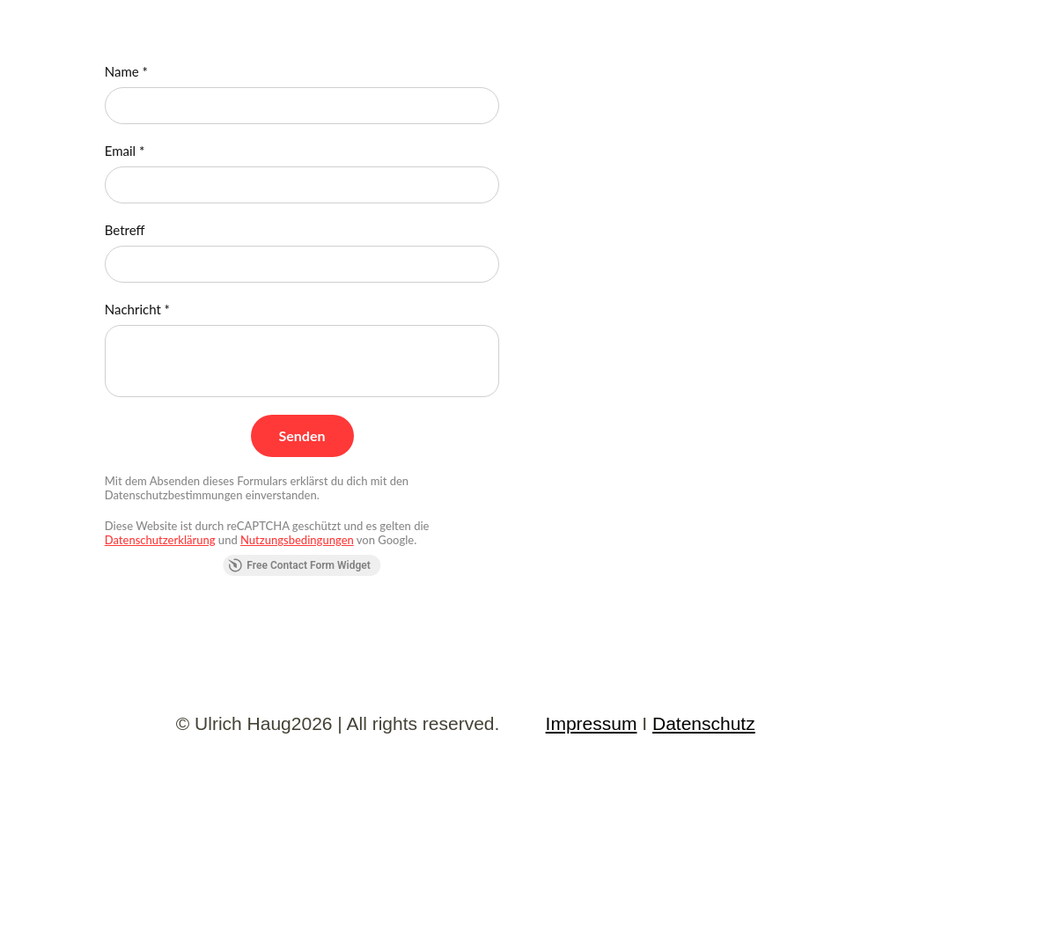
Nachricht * (137, 309)
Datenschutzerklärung (160, 540)
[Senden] (302, 436)
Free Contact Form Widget (299, 565)
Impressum (591, 723)
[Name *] (302, 105)
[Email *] (302, 185)
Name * (126, 71)
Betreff (125, 230)
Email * (125, 151)
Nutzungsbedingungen (297, 540)
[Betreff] (302, 264)
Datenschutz (703, 723)
